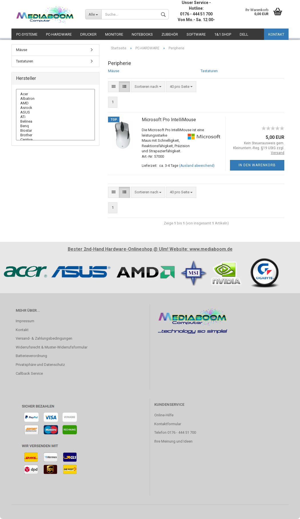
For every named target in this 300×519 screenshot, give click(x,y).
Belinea (55, 121)
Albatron (55, 98)
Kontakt (22, 330)
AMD (55, 103)
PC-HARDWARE (59, 34)
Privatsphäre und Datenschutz (40, 364)
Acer (55, 94)
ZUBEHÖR (169, 34)
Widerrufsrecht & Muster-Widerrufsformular (51, 347)
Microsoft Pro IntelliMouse (169, 119)
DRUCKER (88, 34)
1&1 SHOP (222, 34)
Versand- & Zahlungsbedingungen (44, 338)
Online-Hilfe (163, 415)
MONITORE (114, 34)
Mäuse (113, 71)
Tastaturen (209, 71)
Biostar (55, 130)
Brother (55, 135)
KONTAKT (276, 34)
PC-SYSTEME (26, 34)
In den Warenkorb (257, 165)
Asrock (55, 108)
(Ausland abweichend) (197, 166)
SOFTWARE (196, 34)
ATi (55, 117)
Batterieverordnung (31, 356)
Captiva (55, 139)
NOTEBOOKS (142, 34)
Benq (55, 126)
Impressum (25, 321)
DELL (244, 34)
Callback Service (29, 373)
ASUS (55, 112)
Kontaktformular (167, 424)
